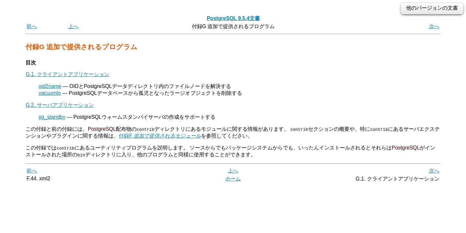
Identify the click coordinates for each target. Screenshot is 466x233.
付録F (160, 136)
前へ (32, 26)
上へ (73, 26)
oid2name (50, 86)
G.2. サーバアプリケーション (60, 105)
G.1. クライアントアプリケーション (67, 74)
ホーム (233, 179)
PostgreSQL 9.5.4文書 (233, 18)
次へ (434, 26)
